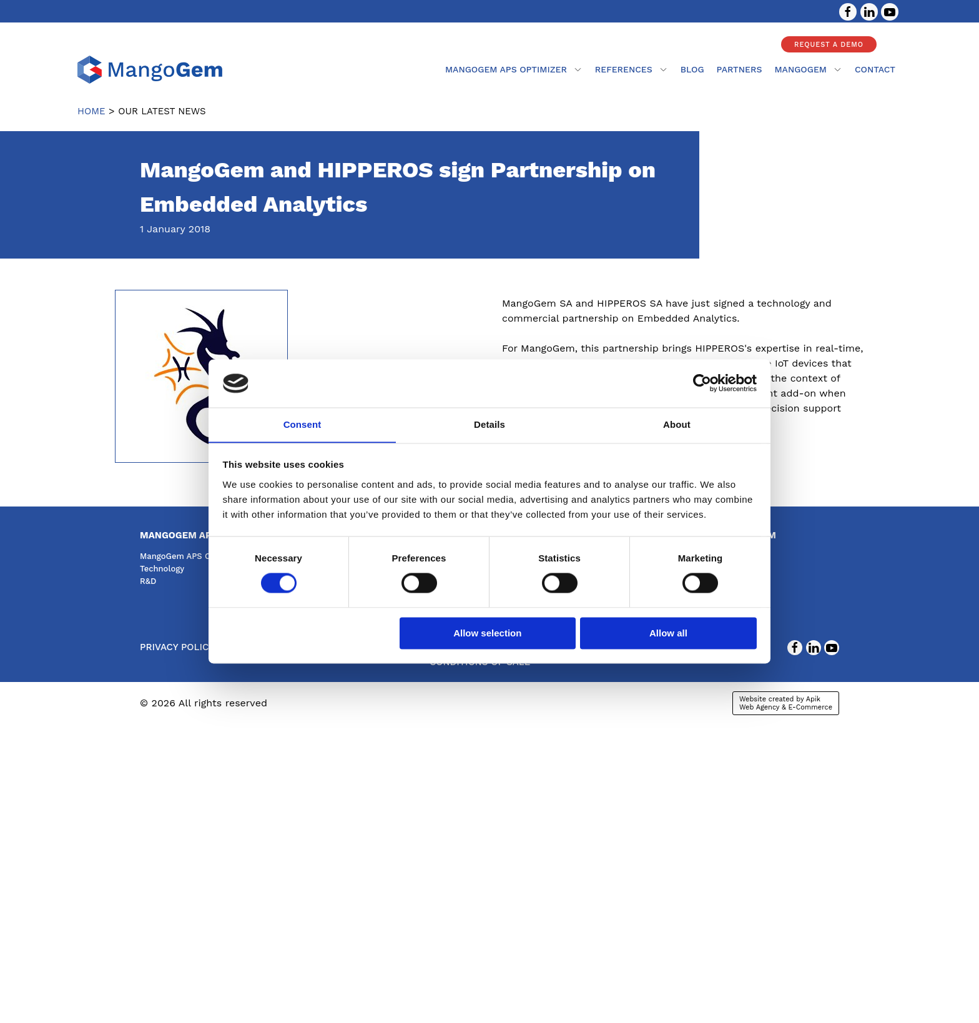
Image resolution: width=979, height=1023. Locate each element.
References (631, 69)
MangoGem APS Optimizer (514, 69)
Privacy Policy (177, 647)
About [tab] (677, 424)
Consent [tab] (302, 424)
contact (875, 69)
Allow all (668, 633)
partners (739, 69)
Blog (692, 69)
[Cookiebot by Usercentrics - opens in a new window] (702, 382)
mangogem (808, 69)
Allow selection (487, 633)
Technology (162, 568)
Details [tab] (489, 424)
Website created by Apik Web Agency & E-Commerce (785, 703)
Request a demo (828, 45)
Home (91, 111)
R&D (148, 581)
